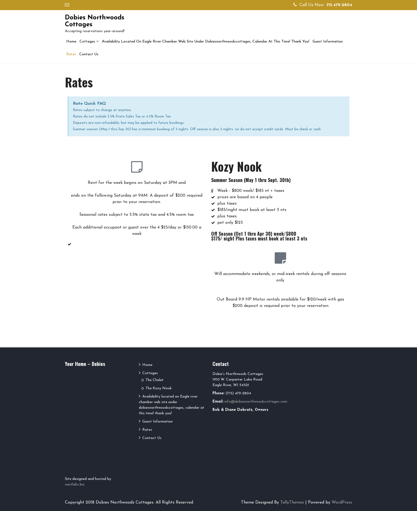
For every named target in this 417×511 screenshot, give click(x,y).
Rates (71, 54)
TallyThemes (292, 502)
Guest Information (327, 42)
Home (71, 42)
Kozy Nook (236, 166)
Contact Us (88, 54)
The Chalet (154, 380)
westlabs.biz (75, 485)
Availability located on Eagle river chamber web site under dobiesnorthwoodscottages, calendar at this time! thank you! (205, 42)
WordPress (342, 502)
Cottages (87, 42)
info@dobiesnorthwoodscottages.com (255, 402)
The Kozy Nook (158, 388)
